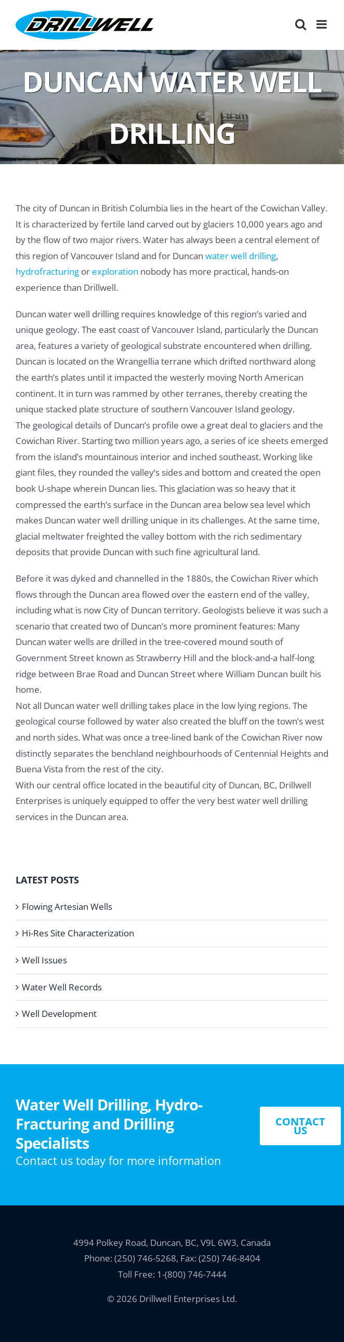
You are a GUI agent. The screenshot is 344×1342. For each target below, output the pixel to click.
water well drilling (240, 256)
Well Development (59, 1013)
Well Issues (44, 960)
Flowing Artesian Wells (67, 906)
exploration (115, 271)
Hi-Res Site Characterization (78, 933)
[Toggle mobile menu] (322, 24)
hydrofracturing (47, 271)
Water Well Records (62, 987)
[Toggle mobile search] (300, 24)
